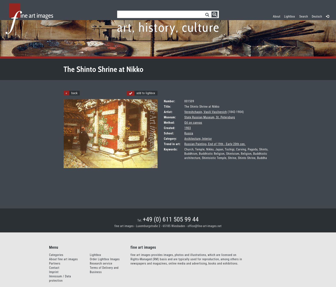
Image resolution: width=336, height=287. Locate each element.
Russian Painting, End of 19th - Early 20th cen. (215, 144)
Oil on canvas (193, 122)
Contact (54, 267)
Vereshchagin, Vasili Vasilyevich (205, 112)
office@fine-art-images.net (205, 226)
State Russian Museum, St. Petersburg (209, 117)
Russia (188, 133)
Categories (56, 255)
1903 (187, 128)
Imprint (53, 272)
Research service (101, 263)
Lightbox (290, 16)
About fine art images (63, 259)
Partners (54, 263)
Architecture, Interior (198, 138)
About (276, 16)
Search (303, 16)
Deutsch (317, 16)
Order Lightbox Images (105, 259)
